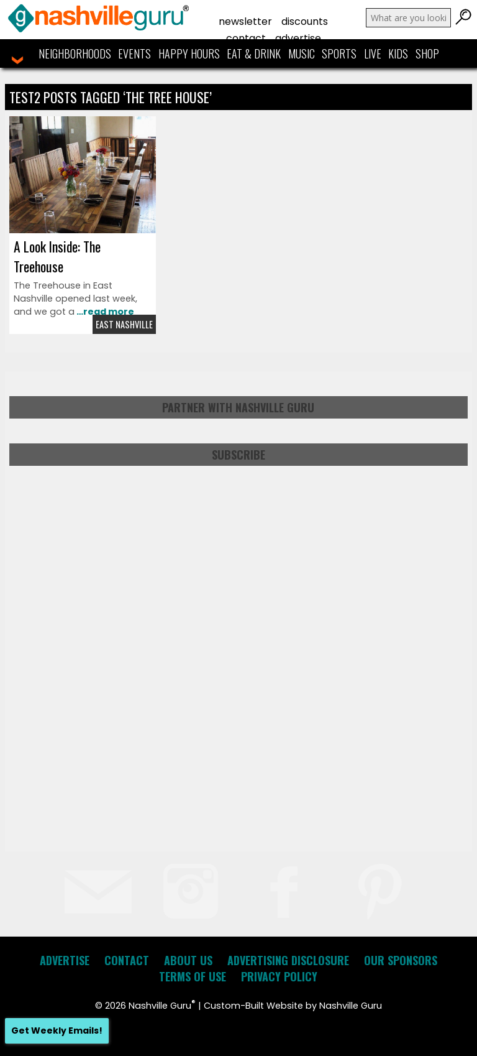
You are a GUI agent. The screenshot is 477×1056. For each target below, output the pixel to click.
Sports (339, 53)
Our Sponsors (400, 960)
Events (134, 53)
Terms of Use (192, 976)
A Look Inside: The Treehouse (57, 256)
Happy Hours (189, 53)
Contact (246, 38)
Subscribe (238, 455)
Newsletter (245, 21)
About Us (188, 960)
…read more (104, 311)
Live (372, 53)
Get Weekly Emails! (56, 1030)
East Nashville (124, 324)
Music (301, 53)
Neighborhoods (75, 53)
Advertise (298, 38)
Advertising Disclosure (288, 960)
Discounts (304, 21)
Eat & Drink (254, 53)
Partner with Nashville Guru (238, 407)
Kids (398, 53)
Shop (427, 53)
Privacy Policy (279, 976)
